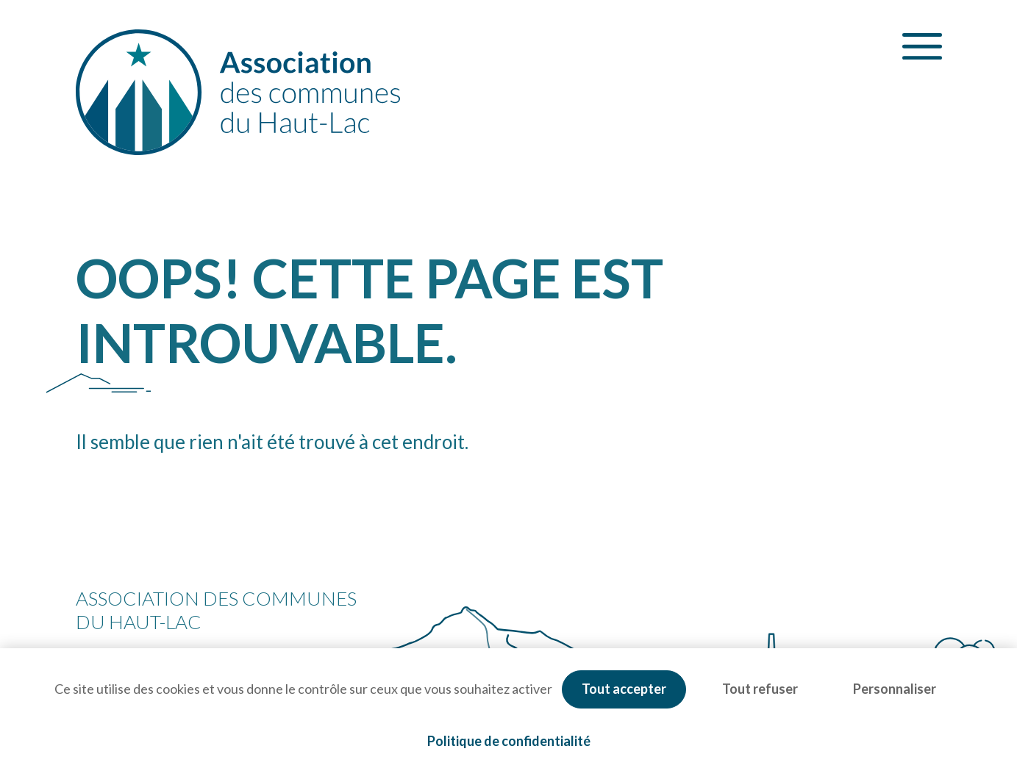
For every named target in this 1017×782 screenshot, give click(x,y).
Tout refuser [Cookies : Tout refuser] (760, 689)
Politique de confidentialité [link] (508, 741)
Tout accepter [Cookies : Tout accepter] (624, 689)
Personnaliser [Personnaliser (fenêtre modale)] (894, 689)
